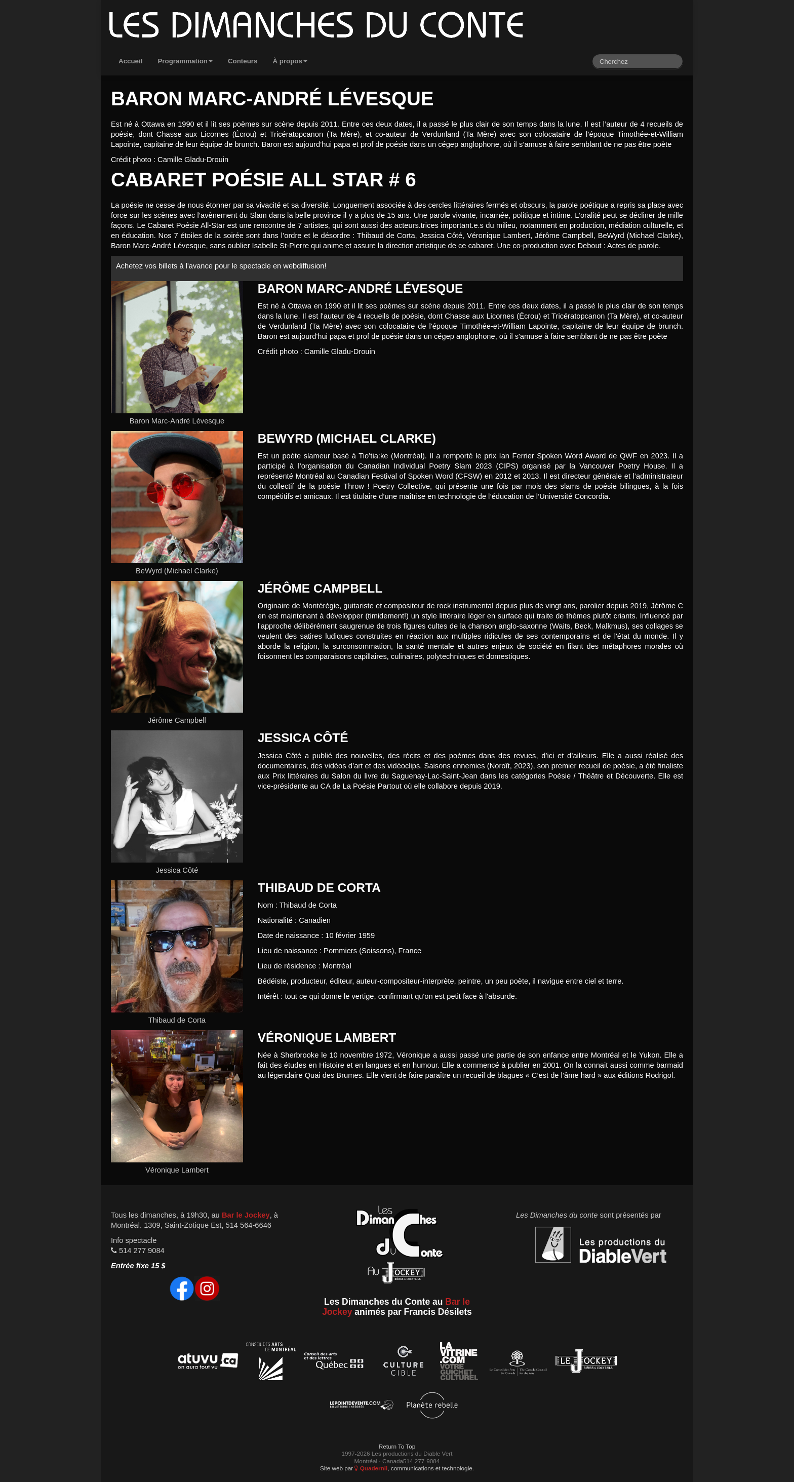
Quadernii (370, 1468)
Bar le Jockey (246, 1215)
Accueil (130, 61)
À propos (289, 61)
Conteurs (243, 61)
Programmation (185, 61)
